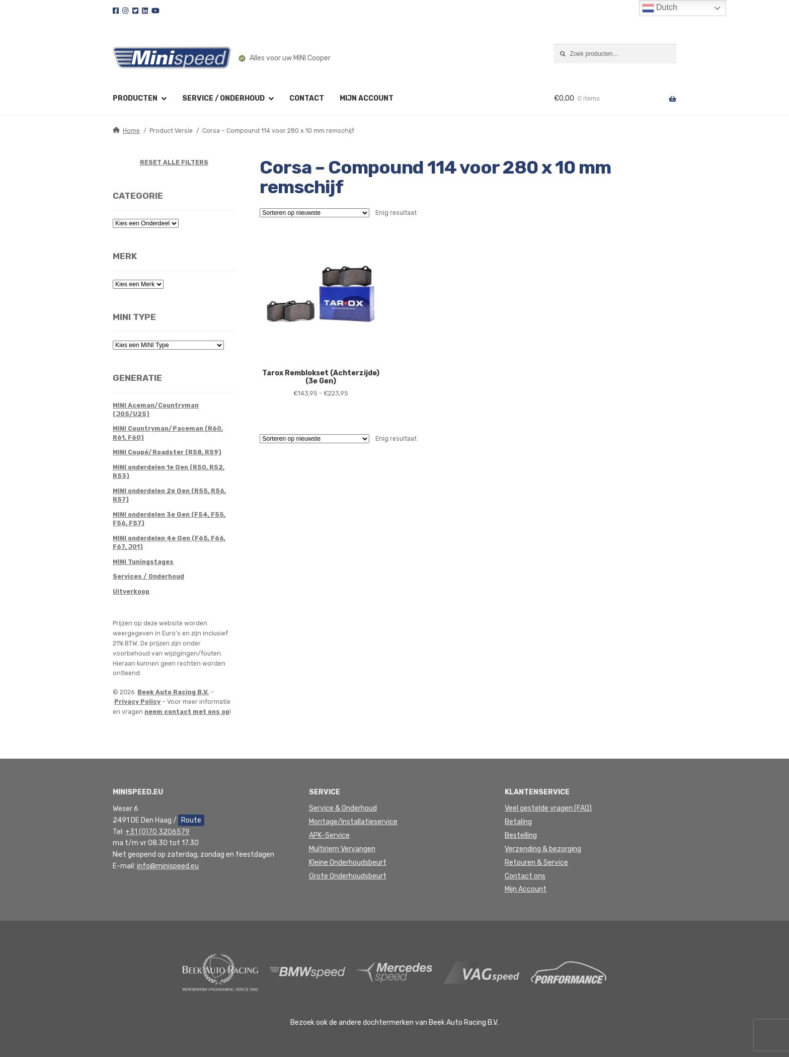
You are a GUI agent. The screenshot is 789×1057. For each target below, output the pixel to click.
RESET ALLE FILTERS (174, 162)
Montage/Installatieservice (353, 822)
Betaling (518, 822)
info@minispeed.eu (168, 866)
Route (191, 820)
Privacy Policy (137, 701)
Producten (135, 98)
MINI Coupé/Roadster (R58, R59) (167, 452)
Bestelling (521, 835)
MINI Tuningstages (143, 561)
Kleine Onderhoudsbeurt (347, 862)
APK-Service (329, 835)
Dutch (659, 8)
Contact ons (525, 876)
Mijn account (366, 98)
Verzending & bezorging (543, 849)
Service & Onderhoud (343, 808)
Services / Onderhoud (148, 576)
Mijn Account (525, 889)
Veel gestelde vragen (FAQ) (548, 808)
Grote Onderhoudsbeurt (347, 876)
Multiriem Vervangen (342, 849)
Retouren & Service (536, 862)
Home (131, 130)
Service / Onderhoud (223, 98)
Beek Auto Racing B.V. (173, 692)
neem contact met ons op (186, 711)
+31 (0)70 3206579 (157, 832)
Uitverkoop (131, 591)
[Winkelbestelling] (314, 212)
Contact (306, 98)
